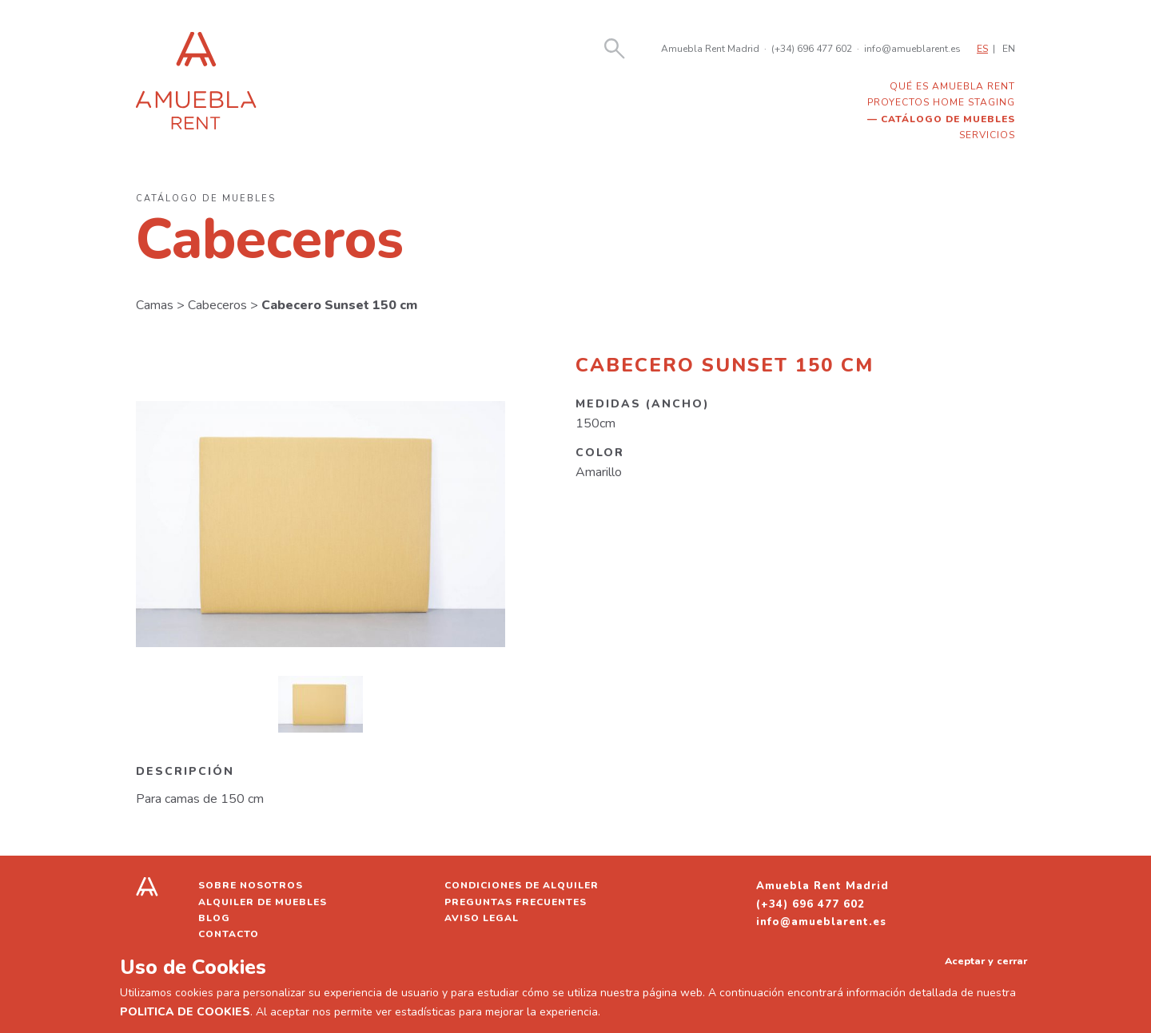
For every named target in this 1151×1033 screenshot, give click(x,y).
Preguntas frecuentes (515, 902)
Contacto (228, 934)
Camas (154, 305)
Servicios (987, 135)
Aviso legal (481, 918)
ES (982, 48)
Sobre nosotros (250, 885)
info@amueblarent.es (912, 48)
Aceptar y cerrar (986, 960)
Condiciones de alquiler (521, 885)
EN (1008, 48)
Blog (214, 918)
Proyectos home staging (941, 102)
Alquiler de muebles (262, 902)
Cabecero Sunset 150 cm (339, 305)
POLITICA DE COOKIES (185, 1011)
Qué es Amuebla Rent (952, 86)
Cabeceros (217, 305)
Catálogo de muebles (948, 119)
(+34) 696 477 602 (811, 48)
